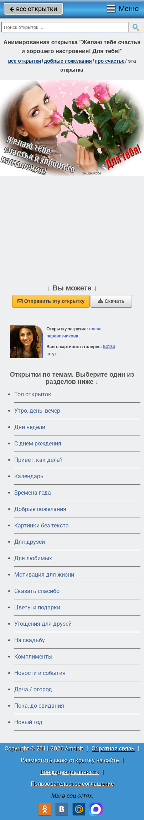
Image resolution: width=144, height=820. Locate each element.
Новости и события (40, 673)
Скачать (111, 301)
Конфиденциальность (69, 772)
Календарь (28, 476)
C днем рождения (37, 443)
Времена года (32, 492)
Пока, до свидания (39, 705)
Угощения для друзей (43, 623)
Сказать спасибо (37, 591)
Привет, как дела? (38, 460)
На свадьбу (29, 640)
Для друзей (29, 541)
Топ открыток (32, 394)
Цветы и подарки (37, 607)
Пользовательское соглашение (72, 783)
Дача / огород (33, 689)
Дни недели (29, 427)
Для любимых (33, 558)
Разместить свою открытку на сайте (70, 760)
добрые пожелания (68, 61)
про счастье (110, 61)
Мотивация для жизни (44, 574)
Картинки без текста (41, 525)
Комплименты (33, 656)
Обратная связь (113, 748)
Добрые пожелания (40, 509)
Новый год (28, 722)
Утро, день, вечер (37, 410)
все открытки (33, 8)
